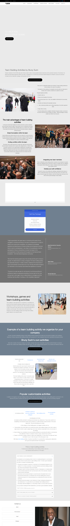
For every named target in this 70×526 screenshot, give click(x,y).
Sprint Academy (51, 3)
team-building (21, 439)
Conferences (29, 3)
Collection (57, 3)
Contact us (63, 3)
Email (17, 516)
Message (17, 521)
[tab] (19, 360)
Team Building (36, 3)
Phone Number (18, 511)
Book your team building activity (35, 348)
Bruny (24, 3)
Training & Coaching (43, 3)
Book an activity (9, 38)
